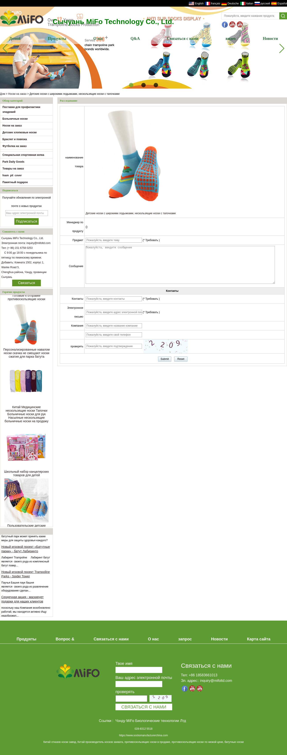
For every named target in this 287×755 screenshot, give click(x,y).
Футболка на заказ (14, 146)
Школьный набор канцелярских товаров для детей (26, 475)
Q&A (135, 38)
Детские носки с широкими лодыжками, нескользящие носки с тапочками (131, 213)
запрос (185, 639)
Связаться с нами (182, 38)
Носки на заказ (17, 93)
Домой (15, 38)
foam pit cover (12, 175)
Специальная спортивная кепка (23, 154)
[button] (131, 85)
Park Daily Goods (13, 161)
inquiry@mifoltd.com (216, 680)
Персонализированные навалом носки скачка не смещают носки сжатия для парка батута (26, 355)
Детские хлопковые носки (19, 132)
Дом (2, 93)
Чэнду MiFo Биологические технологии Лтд (150, 721)
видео (231, 38)
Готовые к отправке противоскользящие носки (26, 299)
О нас (98, 38)
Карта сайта (258, 639)
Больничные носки (15, 118)
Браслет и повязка (14, 139)
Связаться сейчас (26, 283)
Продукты (57, 38)
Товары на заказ (13, 168)
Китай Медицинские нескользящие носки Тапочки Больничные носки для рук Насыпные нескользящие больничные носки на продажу (26, 416)
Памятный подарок (15, 182)
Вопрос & (65, 639)
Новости (270, 38)
